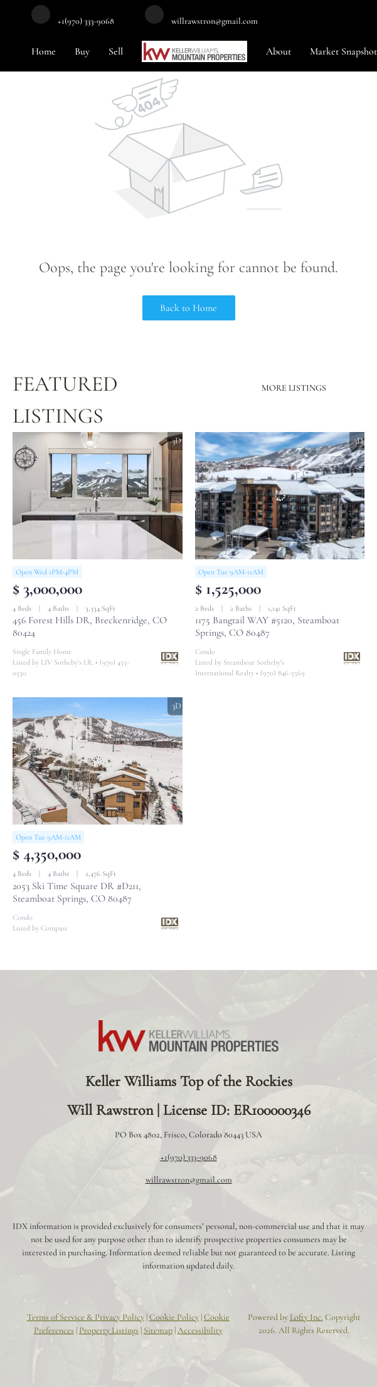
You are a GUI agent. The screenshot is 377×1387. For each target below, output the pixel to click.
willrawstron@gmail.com (189, 1179)
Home (43, 51)
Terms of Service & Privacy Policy (85, 1317)
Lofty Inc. (306, 1317)
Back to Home (188, 308)
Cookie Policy (174, 1317)
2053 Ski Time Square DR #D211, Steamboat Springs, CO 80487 (77, 892)
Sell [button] (116, 51)
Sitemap (158, 1330)
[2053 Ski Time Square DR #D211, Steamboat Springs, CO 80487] (98, 761)
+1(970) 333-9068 (189, 1157)
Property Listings (109, 1330)
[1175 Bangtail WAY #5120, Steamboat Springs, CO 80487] (280, 495)
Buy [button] (82, 51)
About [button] (278, 51)
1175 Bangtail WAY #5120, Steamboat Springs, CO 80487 (267, 626)
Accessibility (200, 1330)
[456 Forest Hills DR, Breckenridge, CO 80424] (98, 495)
